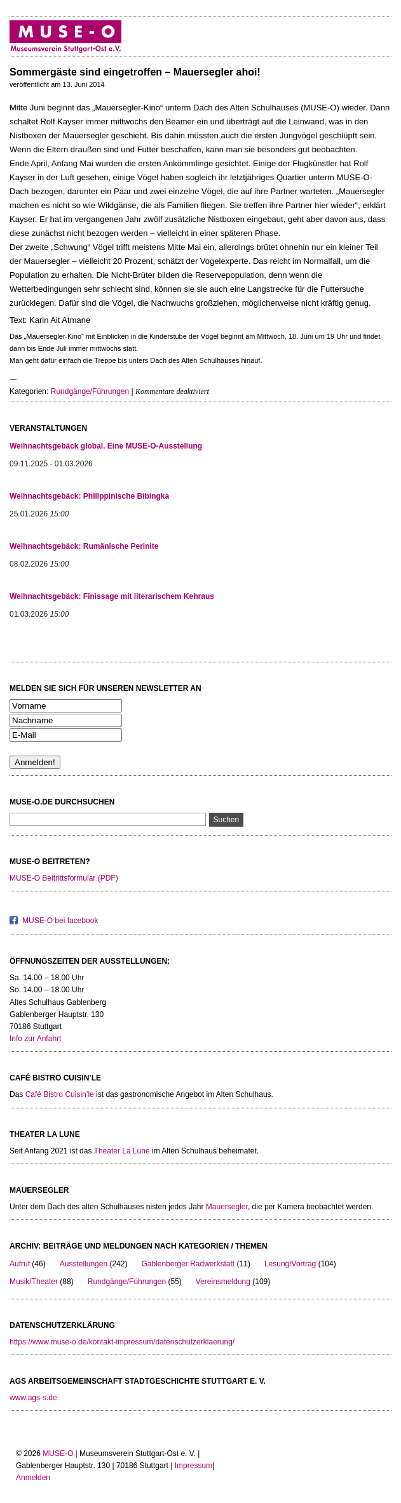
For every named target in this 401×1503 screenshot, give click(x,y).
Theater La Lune (122, 1150)
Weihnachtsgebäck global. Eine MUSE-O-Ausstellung (106, 446)
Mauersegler (227, 1206)
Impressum (193, 1465)
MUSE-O (58, 1453)
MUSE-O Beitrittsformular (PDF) (64, 878)
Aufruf (20, 1263)
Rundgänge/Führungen (90, 391)
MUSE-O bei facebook (60, 920)
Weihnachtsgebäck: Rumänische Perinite (84, 546)
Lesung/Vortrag (290, 1263)
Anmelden (33, 1477)
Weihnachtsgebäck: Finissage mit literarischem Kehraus (112, 596)
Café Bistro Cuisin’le (59, 1094)
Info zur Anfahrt (35, 1038)
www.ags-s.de (33, 1397)
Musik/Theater (34, 1281)
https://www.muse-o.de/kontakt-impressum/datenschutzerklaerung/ (122, 1341)
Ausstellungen (83, 1263)
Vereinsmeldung (223, 1281)
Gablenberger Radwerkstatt (187, 1263)
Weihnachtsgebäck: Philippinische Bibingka (89, 496)
